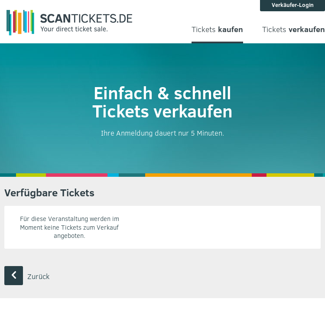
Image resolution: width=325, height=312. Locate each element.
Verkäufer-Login (293, 5)
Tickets (217, 29)
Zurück (26, 276)
